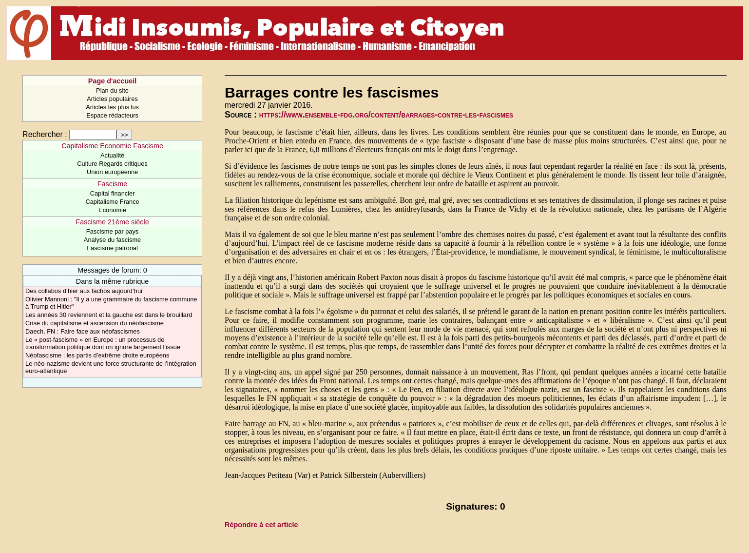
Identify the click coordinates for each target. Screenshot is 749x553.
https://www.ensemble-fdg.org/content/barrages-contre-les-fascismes (386, 114)
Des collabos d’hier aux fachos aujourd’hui (83, 291)
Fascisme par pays (112, 231)
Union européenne (112, 172)
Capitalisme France (112, 201)
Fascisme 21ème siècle (112, 222)
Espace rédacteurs (112, 115)
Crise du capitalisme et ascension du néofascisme (94, 323)
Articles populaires (112, 98)
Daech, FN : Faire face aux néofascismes (82, 331)
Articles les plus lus (112, 107)
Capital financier (112, 193)
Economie (112, 210)
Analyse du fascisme (112, 239)
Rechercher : (44, 134)
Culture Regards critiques (112, 163)
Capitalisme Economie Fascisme (112, 146)
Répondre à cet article (261, 525)
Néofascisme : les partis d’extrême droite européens (97, 355)
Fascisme (112, 184)
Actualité (112, 155)
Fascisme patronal (112, 248)
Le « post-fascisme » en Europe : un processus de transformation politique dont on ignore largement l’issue (102, 343)
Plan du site (112, 90)
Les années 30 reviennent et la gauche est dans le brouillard (108, 314)
